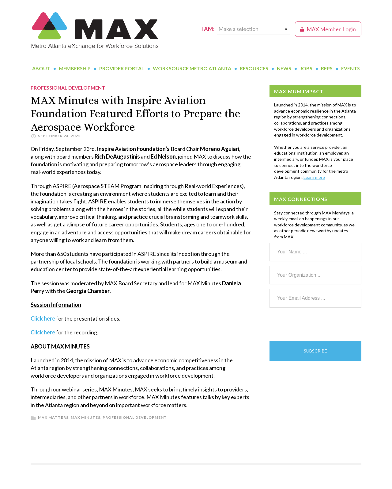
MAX (95, 30)
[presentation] (316, 324)
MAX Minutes (85, 417)
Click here (43, 318)
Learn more (314, 177)
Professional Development (135, 417)
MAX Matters (53, 417)
